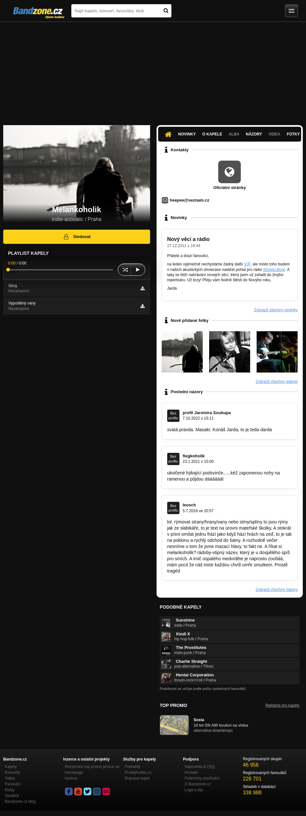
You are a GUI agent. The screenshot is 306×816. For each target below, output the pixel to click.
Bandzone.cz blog (20, 801)
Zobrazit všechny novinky (276, 310)
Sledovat (77, 236)
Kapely (11, 766)
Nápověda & (200, 766)
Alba (234, 134)
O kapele (212, 134)
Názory (254, 134)
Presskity (132, 766)
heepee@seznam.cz (189, 200)
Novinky (187, 134)
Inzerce (71, 778)
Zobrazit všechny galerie (277, 381)
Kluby (10, 790)
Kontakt (191, 772)
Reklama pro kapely (282, 705)
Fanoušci (13, 784)
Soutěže (12, 795)
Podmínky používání (202, 778)
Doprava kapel (137, 778)
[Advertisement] (153, 70)
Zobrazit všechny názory (277, 589)
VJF (247, 264)
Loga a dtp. (194, 790)
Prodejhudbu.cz (138, 772)
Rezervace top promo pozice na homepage (92, 769)
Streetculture (274, 269)
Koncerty (12, 772)
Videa (274, 134)
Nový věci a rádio (188, 239)
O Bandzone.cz (198, 784)
